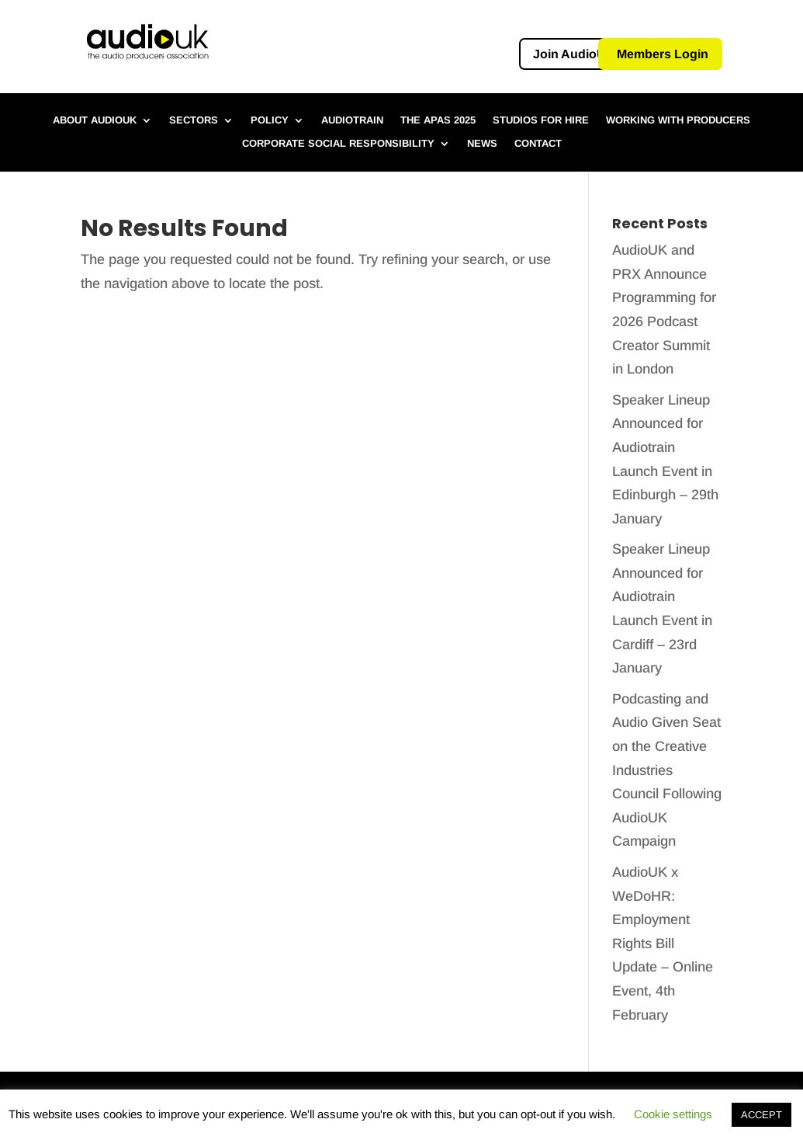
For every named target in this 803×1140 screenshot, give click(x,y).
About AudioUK (95, 120)
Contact (538, 143)
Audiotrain (352, 120)
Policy (270, 120)
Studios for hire (541, 120)
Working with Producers (678, 120)
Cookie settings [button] (673, 1114)
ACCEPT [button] (761, 1115)
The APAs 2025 (438, 120)
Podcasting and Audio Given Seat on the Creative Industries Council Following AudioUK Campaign (667, 770)
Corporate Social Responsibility (338, 143)
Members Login (662, 54)
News (482, 143)
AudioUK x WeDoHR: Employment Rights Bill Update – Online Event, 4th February (662, 943)
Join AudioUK (574, 54)
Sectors (193, 120)
